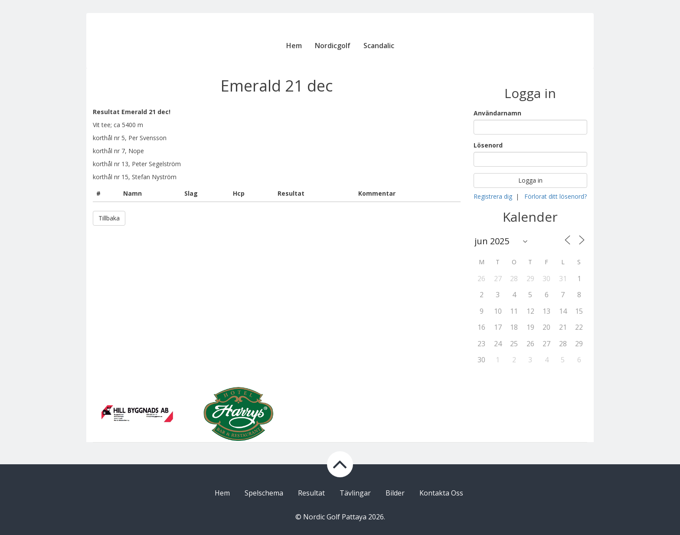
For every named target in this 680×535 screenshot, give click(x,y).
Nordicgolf (332, 45)
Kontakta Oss (441, 493)
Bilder (395, 493)
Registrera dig (493, 196)
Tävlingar (355, 493)
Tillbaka (109, 218)
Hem (294, 45)
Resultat (311, 493)
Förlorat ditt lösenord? (555, 196)
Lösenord (488, 145)
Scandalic (378, 45)
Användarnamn (497, 113)
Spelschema (264, 493)
